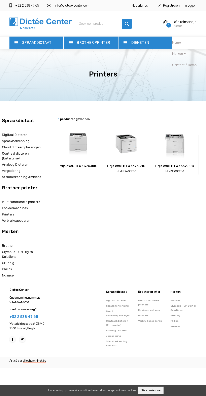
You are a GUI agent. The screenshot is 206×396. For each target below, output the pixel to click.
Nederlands (140, 5)
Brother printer (93, 42)
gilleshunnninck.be (34, 360)
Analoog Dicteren (15, 164)
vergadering (11, 171)
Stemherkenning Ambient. (22, 177)
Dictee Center (19, 290)
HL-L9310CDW (175, 171)
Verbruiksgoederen (16, 220)
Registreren (171, 5)
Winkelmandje (185, 22)
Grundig (8, 263)
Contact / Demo (184, 65)
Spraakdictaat (37, 42)
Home (176, 42)
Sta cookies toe (151, 390)
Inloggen (190, 5)
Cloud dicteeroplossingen (21, 147)
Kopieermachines (15, 208)
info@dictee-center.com (72, 5)
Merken (179, 54)
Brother (8, 246)
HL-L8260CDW (126, 171)
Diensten (140, 42)
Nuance (8, 275)
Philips (7, 269)
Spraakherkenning (16, 141)
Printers (8, 214)
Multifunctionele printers (21, 202)
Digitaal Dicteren (15, 135)
